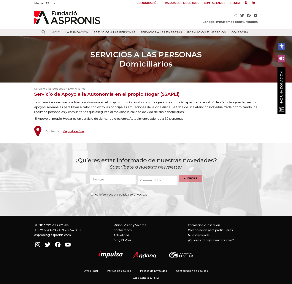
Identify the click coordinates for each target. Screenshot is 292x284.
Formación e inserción (204, 225)
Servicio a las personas (49, 88)
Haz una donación (281, 87)
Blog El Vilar (122, 240)
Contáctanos (214, 3)
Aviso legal (91, 270)
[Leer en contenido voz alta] (281, 58)
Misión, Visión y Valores (129, 225)
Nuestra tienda (199, 235)
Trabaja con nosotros (181, 3)
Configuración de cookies (192, 270)
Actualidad (121, 235)
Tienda (235, 3)
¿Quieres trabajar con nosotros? (211, 240)
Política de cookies (119, 270)
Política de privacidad (153, 270)
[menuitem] (50, 3)
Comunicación (147, 3)
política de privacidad (133, 194)
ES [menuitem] (47, 3)
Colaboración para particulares (210, 230)
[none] (50, 3)
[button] (281, 46)
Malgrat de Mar (73, 131)
